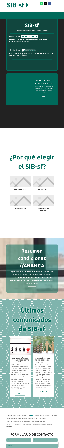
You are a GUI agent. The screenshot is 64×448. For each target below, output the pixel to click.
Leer (44, 96)
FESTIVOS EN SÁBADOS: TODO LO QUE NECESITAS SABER (20, 360)
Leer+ (32, 288)
